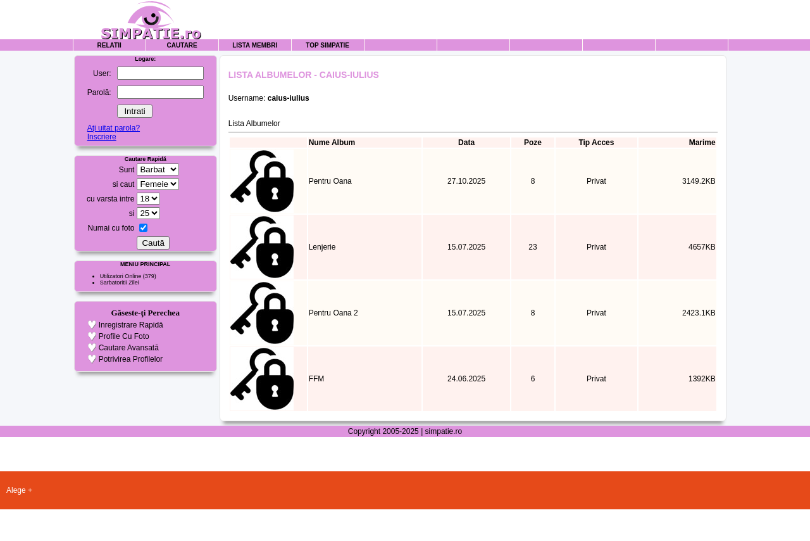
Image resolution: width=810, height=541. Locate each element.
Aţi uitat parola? (113, 128)
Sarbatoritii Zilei (119, 282)
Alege (16, 490)
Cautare (182, 45)
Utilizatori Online (121, 276)
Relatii (109, 45)
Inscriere (101, 136)
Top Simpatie (327, 45)
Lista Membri (254, 45)
